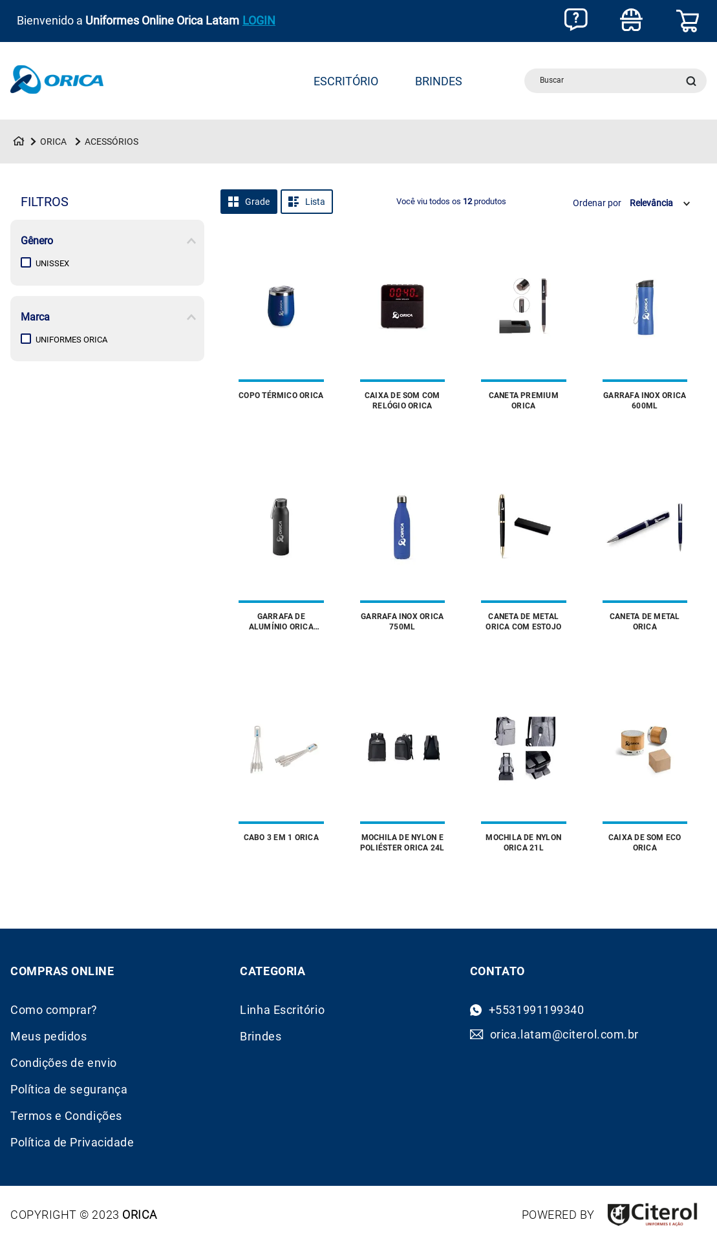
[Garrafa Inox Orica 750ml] (402, 548)
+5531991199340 (536, 1010)
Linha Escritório (282, 1010)
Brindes (260, 1036)
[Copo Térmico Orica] (281, 327)
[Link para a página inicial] (18, 141)
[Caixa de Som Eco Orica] (645, 769)
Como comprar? (54, 1010)
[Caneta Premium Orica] (523, 327)
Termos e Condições (66, 1116)
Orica (53, 141)
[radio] (248, 201)
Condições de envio (63, 1063)
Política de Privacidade (72, 1142)
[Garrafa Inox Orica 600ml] (645, 327)
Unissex (52, 263)
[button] (107, 241)
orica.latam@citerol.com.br (564, 1034)
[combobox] (615, 81)
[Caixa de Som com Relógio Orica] (402, 327)
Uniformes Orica (71, 339)
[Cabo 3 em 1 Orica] (281, 769)
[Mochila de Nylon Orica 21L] (523, 769)
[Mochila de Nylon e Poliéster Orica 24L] (402, 769)
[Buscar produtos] (693, 81)
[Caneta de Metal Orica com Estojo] (523, 548)
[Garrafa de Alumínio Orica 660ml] (281, 548)
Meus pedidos (48, 1036)
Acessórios (111, 141)
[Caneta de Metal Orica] (645, 548)
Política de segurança (68, 1089)
